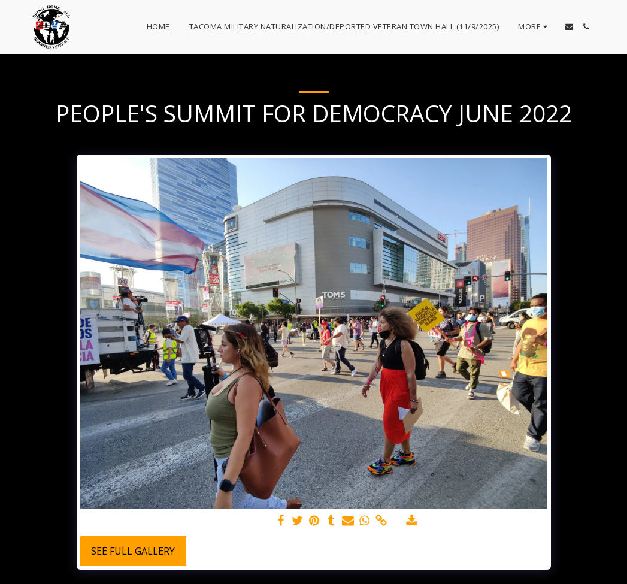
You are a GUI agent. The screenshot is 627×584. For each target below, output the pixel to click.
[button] (569, 27)
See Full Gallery (133, 551)
